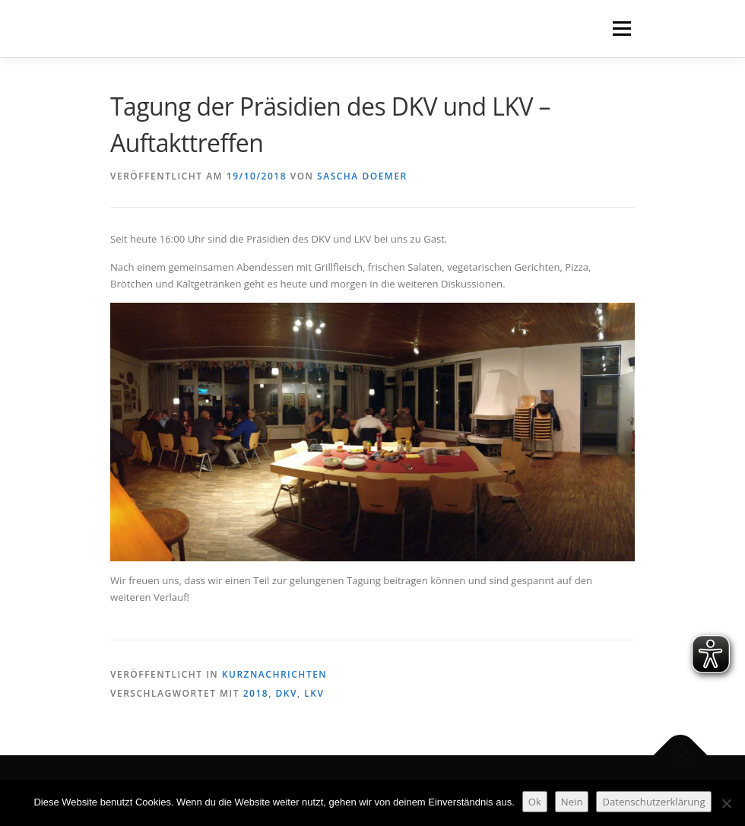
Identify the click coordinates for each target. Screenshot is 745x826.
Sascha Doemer (362, 176)
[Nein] (726, 803)
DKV (286, 693)
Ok (534, 802)
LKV (314, 693)
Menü (621, 28)
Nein (572, 802)
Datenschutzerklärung (653, 802)
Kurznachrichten (274, 674)
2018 (255, 693)
